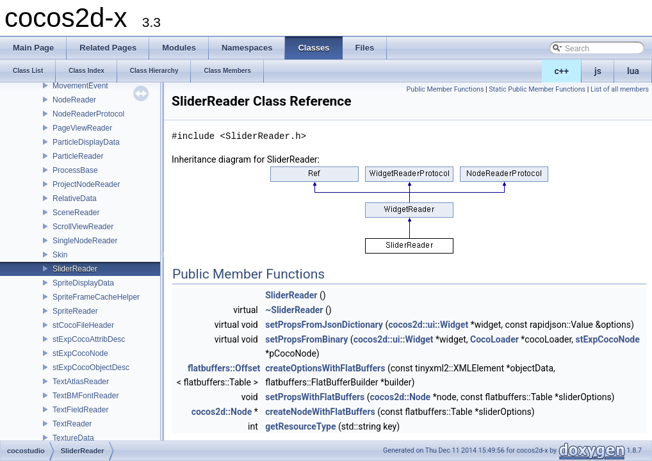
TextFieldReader (80, 409)
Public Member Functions (445, 89)
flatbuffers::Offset (224, 368)
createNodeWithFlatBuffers (320, 412)
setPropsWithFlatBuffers (314, 397)
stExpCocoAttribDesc (89, 339)
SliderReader (75, 268)
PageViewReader (82, 128)
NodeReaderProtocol (88, 113)
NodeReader (74, 99)
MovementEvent (80, 85)
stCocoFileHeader (83, 325)
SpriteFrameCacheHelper (96, 297)
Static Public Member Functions (537, 89)
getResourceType (300, 426)
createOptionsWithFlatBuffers (325, 368)
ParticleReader (78, 156)
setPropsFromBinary (306, 339)
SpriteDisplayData (83, 283)
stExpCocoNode (80, 353)
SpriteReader (75, 311)
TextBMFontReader (85, 395)
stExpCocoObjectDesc (91, 367)
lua (633, 71)
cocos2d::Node (400, 397)
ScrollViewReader (83, 226)
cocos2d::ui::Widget (428, 324)
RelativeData (75, 198)
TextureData (73, 437)
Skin (60, 254)
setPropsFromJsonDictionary (324, 324)
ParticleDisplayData (86, 142)
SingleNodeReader (85, 240)
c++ (562, 71)
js (597, 71)
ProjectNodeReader (86, 184)
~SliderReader (294, 310)
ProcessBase (75, 170)
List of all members (620, 89)
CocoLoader (494, 339)
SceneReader (76, 212)
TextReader (72, 423)
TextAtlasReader (81, 381)
